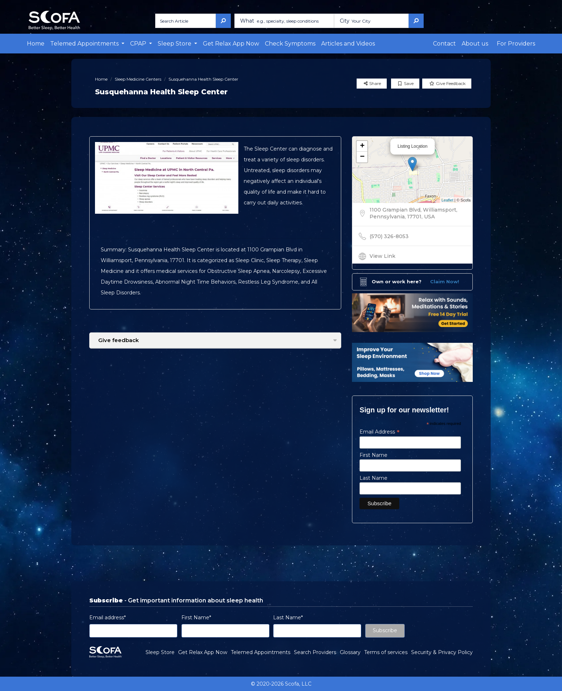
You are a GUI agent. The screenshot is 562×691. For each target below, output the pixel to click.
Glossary (350, 652)
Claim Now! (444, 281)
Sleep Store (160, 652)
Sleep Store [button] (175, 43)
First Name (373, 455)
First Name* (196, 617)
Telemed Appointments (260, 652)
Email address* (107, 617)
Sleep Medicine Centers (138, 79)
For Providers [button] (516, 43)
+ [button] (362, 146)
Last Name (373, 478)
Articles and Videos (348, 43)
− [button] (362, 157)
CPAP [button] (139, 43)
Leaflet (447, 200)
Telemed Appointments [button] (85, 43)
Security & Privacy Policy (442, 652)
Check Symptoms (290, 43)
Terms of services (386, 652)
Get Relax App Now (231, 43)
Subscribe (385, 630)
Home (35, 43)
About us (475, 43)
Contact (444, 43)
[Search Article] (185, 21)
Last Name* (288, 617)
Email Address (379, 431)
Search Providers (315, 652)
